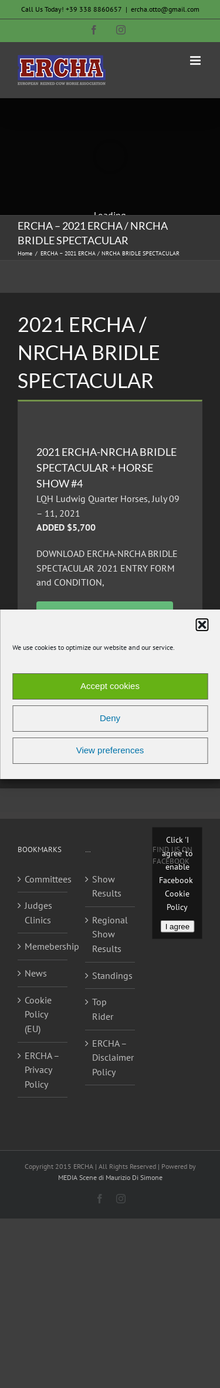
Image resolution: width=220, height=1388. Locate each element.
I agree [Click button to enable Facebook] (177, 926)
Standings (110, 975)
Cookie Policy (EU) (38, 1014)
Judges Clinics (38, 912)
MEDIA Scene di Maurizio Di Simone (110, 1177)
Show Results (106, 886)
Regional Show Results (110, 934)
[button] (202, 625)
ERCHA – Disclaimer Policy (110, 1057)
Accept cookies (110, 686)
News (36, 973)
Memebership (43, 946)
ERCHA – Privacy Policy (42, 1070)
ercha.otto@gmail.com (165, 9)
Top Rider (102, 1009)
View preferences (110, 750)
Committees (43, 879)
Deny (110, 718)
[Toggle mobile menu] (196, 60)
